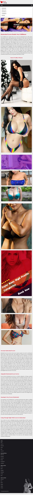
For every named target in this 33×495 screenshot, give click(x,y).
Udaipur (2, 484)
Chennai (2, 487)
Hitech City (2, 454)
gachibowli (4, 13)
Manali (2, 482)
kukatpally (4, 11)
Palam (1, 475)
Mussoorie (2, 479)
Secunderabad (3, 461)
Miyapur (2, 459)
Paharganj (2, 470)
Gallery (2, 447)
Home (1, 442)
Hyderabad (4, 8)
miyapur (3, 15)
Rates (1, 449)
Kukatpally (2, 456)
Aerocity (2, 473)
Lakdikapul (2, 463)
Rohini (2, 468)
